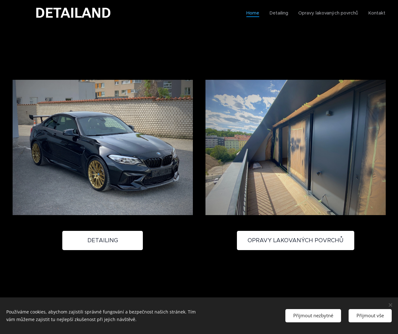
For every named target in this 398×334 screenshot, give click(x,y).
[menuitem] (256, 13)
